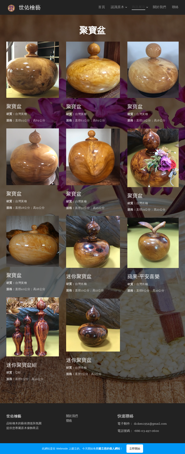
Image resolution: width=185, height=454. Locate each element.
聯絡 (69, 420)
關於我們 (72, 415)
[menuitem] (108, 7)
